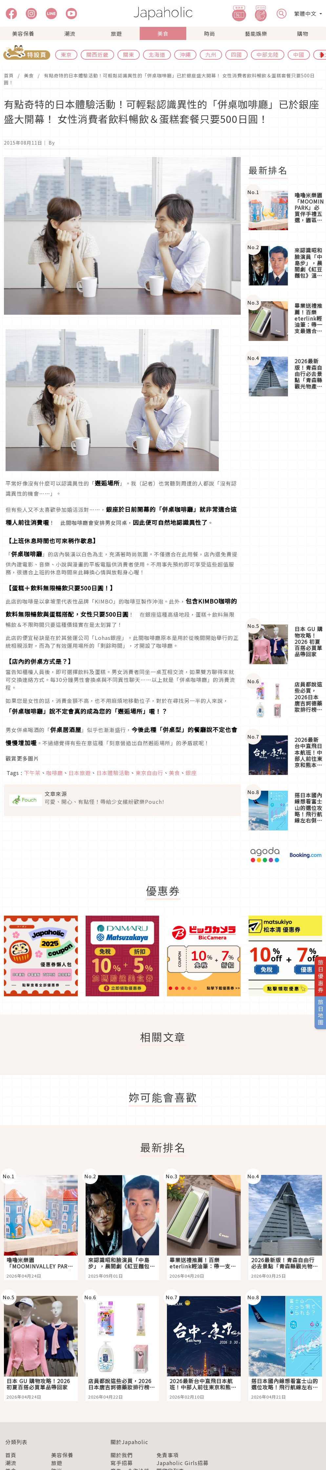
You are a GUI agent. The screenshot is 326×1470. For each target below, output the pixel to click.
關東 (128, 54)
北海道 (157, 54)
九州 (210, 54)
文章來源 (56, 794)
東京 (66, 54)
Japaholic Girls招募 (182, 1463)
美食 (163, 33)
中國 (298, 54)
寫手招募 (122, 1463)
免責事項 (167, 1455)
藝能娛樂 (256, 33)
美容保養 (23, 33)
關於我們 (122, 1455)
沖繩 (185, 54)
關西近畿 (97, 54)
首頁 (9, 75)
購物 (302, 33)
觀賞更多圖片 (22, 758)
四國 (236, 54)
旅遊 (116, 33)
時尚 (209, 33)
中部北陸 (267, 54)
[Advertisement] (285, 510)
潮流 (69, 33)
